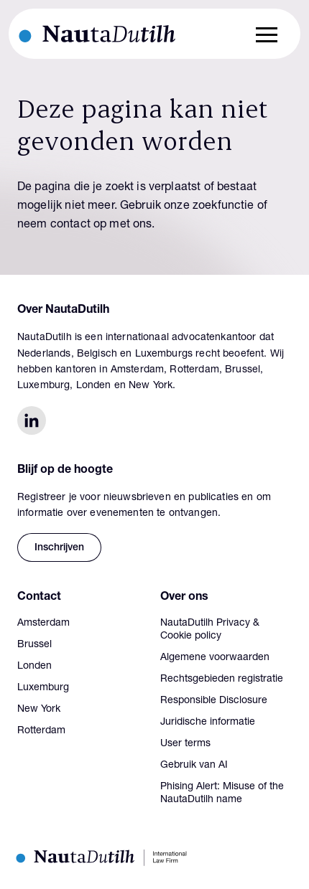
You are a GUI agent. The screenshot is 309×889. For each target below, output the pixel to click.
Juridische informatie (207, 723)
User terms (185, 744)
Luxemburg (43, 688)
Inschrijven (59, 548)
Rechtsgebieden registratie (221, 679)
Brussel (34, 645)
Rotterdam (41, 731)
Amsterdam (43, 623)
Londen (34, 667)
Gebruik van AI (194, 766)
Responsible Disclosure (213, 701)
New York (38, 710)
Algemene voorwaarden (214, 658)
